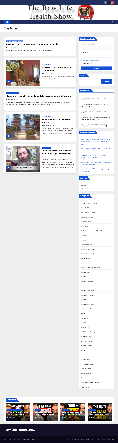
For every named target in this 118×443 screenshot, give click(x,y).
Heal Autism (85, 263)
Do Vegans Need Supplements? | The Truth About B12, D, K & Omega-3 (95, 141)
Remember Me (86, 63)
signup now (84, 60)
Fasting (83, 240)
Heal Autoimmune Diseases (90, 267)
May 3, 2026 (40, 417)
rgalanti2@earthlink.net (89, 139)
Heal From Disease (87, 290)
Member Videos (31, 22)
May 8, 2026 (12, 417)
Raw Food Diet (86, 336)
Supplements (85, 359)
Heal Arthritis (85, 258)
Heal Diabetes (85, 272)
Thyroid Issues (86, 368)
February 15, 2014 (48, 125)
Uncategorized (86, 373)
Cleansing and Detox (88, 217)
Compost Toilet (86, 221)
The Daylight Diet (87, 364)
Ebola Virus (85, 235)
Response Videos (87, 346)
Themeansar (36, 439)
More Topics (85, 327)
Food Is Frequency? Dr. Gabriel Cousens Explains (72, 414)
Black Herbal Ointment (89, 212)
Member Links (58, 22)
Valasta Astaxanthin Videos (90, 382)
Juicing (83, 323)
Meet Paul (16, 22)
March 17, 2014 (12, 47)
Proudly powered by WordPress (13, 439)
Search (83, 75)
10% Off (72, 22)
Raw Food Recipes (46, 64)
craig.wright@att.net (87, 155)
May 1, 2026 (67, 417)
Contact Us (83, 22)
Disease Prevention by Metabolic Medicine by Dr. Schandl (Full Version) (38, 96)
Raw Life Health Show (19, 430)
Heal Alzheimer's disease (89, 254)
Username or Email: (87, 44)
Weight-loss (85, 387)
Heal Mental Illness (87, 309)
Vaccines (84, 378)
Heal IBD (84, 300)
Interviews (84, 318)
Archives (84, 185)
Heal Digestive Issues (88, 277)
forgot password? (94, 60)
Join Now (45, 22)
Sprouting (84, 355)
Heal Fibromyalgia (87, 281)
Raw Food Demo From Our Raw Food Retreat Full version (32, 44)
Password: (84, 52)
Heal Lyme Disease (87, 304)
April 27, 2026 (95, 417)
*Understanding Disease (12, 93)
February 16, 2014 (13, 99)
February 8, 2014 (48, 157)
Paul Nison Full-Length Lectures (14, 41)
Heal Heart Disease (87, 295)
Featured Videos (86, 244)
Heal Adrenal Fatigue (88, 249)
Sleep (83, 350)
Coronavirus (85, 226)
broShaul (84, 162)
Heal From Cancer (87, 286)
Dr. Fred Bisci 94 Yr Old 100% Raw (92, 231)
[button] (112, 22)
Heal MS (83, 313)
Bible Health (85, 208)
